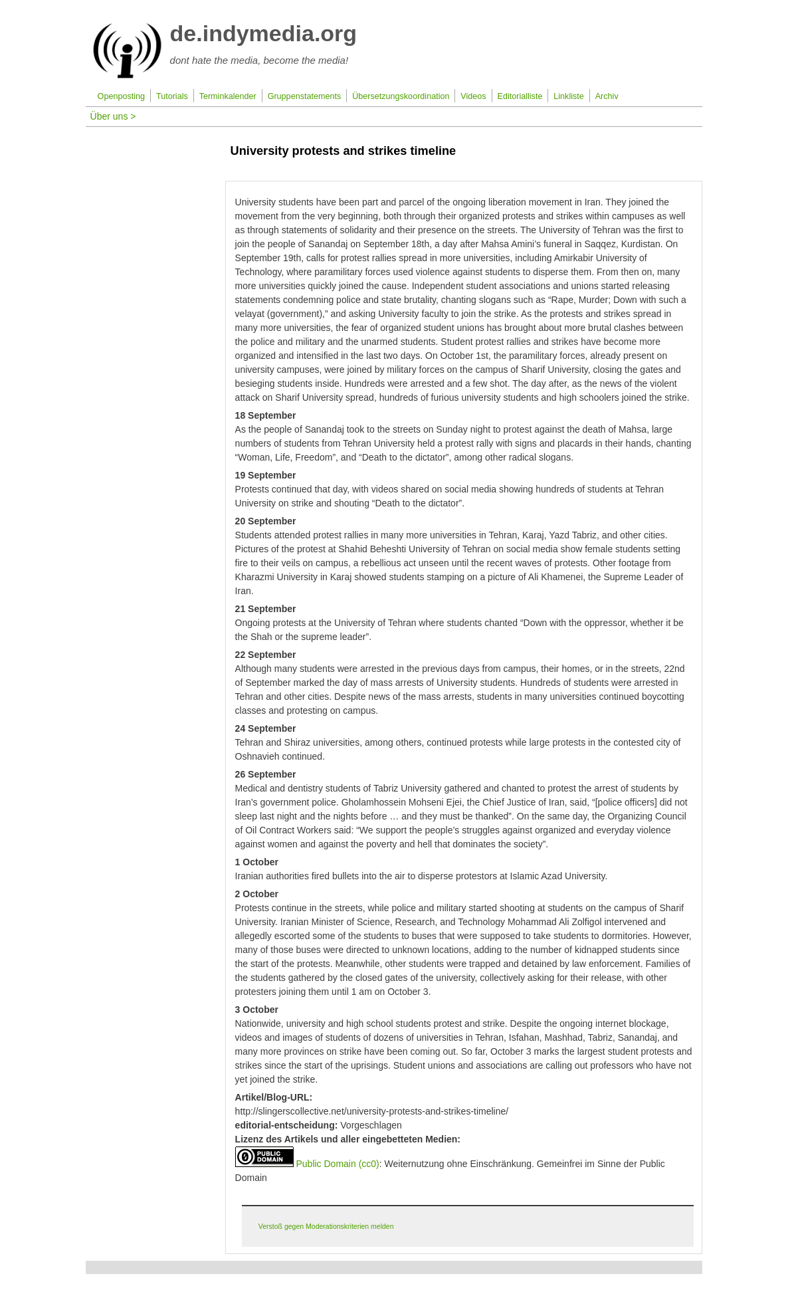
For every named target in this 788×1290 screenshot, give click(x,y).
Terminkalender (227, 96)
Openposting (121, 96)
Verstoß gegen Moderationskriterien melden (326, 1226)
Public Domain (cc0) (337, 1163)
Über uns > (113, 116)
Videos (473, 96)
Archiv (607, 96)
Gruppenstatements (305, 96)
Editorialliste (520, 96)
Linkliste (568, 96)
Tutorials (172, 96)
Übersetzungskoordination (400, 96)
